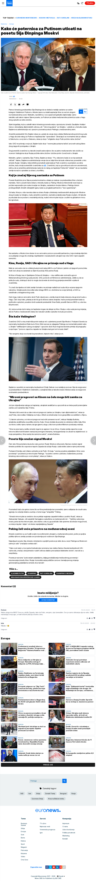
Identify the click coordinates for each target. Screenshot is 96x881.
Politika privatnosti (68, 836)
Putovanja (24, 852)
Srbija (38, 797)
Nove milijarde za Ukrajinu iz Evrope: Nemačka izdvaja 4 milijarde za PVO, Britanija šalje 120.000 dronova (30, 666)
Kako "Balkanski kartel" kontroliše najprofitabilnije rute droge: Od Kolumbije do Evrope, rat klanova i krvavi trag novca (80, 692)
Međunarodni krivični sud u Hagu (25, 581)
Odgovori (4, 622)
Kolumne (24, 855)
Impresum (65, 827)
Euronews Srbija (37, 803)
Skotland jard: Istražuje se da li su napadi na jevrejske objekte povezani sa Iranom (32, 732)
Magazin (24, 849)
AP (14, 96)
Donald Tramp (50, 797)
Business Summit (26, 827)
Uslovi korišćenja (68, 833)
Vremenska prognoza (47, 833)
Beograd (63, 797)
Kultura (23, 843)
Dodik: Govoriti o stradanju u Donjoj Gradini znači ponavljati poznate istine (78, 732)
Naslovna (4, 24)
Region (20, 648)
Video (23, 858)
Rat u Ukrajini (63, 18)
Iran (30, 797)
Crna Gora (24, 861)
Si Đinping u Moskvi (64, 577)
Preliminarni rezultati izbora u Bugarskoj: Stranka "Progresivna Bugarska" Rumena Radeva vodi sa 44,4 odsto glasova (32, 652)
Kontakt (65, 843)
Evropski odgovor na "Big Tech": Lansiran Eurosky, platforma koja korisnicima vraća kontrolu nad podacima (31, 692)
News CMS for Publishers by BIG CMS (48, 880)
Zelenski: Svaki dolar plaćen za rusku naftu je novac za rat (30, 758)
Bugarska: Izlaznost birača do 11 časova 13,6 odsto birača (79, 745)
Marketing (65, 840)
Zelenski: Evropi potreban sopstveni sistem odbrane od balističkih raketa (78, 666)
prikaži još (48, 769)
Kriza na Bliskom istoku (81, 18)
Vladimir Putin (17, 577)
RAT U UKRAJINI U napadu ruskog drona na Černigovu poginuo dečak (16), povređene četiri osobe (80, 652)
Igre (41, 836)
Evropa (11, 24)
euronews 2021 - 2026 (47, 877)
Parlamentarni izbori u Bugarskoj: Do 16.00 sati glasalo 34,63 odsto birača (31, 706)
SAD (21, 797)
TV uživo (43, 827)
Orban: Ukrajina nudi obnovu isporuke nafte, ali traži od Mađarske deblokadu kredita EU (79, 719)
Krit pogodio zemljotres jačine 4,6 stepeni (80, 758)
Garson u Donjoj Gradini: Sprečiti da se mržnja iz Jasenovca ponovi (79, 705)
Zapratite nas (37, 868)
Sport (23, 846)
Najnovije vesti (45, 830)
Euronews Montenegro (26, 18)
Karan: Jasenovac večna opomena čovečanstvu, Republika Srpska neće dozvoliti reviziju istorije (32, 746)
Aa (80, 112)
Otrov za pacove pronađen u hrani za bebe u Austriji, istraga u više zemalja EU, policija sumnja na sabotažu (32, 719)
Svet (22, 836)
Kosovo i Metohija (47, 18)
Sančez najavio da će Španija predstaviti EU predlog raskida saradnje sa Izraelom (78, 679)
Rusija (74, 797)
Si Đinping (32, 577)
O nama (65, 830)
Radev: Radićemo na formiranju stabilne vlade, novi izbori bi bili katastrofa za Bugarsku (31, 679)
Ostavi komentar (48, 604)
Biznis (23, 840)
